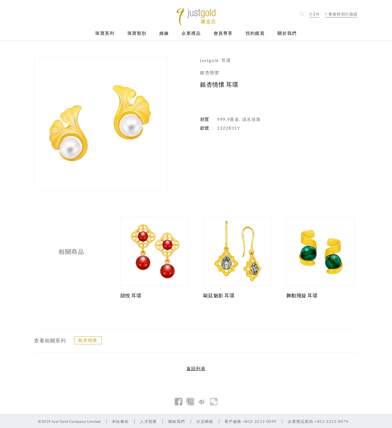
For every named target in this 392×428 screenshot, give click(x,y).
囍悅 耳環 (131, 295)
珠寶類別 (136, 33)
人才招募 (148, 421)
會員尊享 (223, 33)
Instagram (190, 401)
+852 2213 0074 (318, 421)
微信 (214, 401)
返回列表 (196, 368)
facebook (178, 401)
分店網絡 (204, 421)
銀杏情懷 (87, 340)
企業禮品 (191, 33)
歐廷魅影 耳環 (219, 295)
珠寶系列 (104, 33)
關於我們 (286, 33)
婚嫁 (164, 33)
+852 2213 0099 (251, 421)
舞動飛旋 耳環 (302, 295)
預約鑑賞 (255, 33)
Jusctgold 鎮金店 (196, 17)
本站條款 (120, 421)
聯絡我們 (176, 421)
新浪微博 (202, 401)
